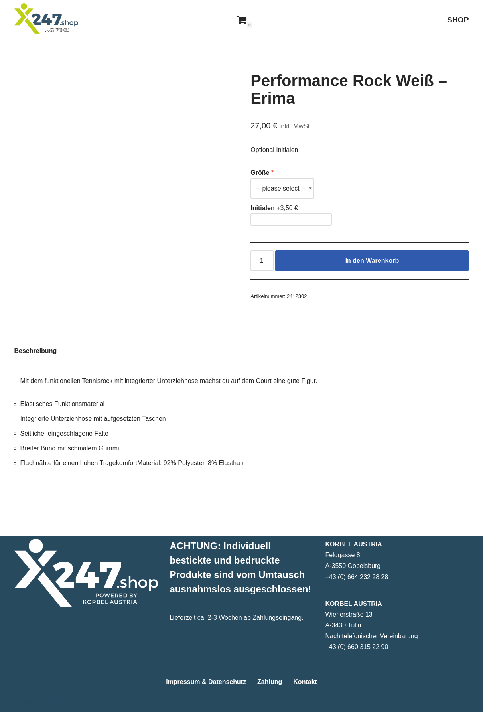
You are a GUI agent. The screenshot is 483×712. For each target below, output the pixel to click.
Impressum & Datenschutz (206, 681)
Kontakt (305, 681)
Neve (21, 701)
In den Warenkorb (372, 260)
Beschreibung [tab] (35, 350)
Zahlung (269, 681)
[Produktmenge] (262, 260)
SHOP (458, 20)
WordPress (94, 701)
